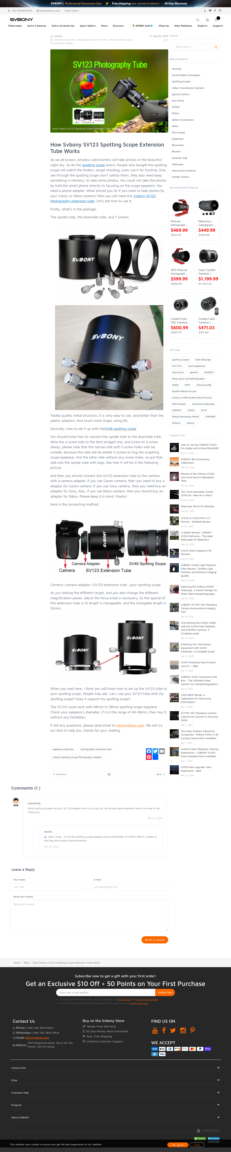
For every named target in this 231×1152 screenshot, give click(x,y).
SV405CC (209, 372)
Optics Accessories (183, 119)
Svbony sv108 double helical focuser (192, 397)
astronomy (178, 372)
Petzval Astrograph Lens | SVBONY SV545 (178, 223)
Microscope (178, 132)
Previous (60, 774)
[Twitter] (173, 1049)
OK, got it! (178, 1144)
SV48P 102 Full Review (194, 814)
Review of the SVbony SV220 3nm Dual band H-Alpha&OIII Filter (198, 477)
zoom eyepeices (196, 365)
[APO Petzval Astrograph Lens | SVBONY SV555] (181, 256)
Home (17, 981)
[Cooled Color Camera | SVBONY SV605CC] (209, 305)
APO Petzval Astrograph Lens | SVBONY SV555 (179, 271)
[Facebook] (164, 1049)
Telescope (177, 164)
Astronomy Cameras (184, 170)
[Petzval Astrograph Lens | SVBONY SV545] (181, 208)
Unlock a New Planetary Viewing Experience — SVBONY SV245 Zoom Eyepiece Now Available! (199, 752)
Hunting (176, 68)
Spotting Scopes (181, 81)
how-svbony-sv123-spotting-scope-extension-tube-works (66, 981)
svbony (190, 422)
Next (160, 774)
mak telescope (203, 359)
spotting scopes (180, 359)
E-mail (97, 880)
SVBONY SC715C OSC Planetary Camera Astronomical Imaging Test (199, 608)
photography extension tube (96, 749)
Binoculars (178, 145)
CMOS (175, 384)
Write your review (23, 897)
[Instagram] (183, 1049)
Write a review (154, 941)
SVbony (176, 422)
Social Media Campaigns (186, 75)
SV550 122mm (180, 176)
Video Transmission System (188, 87)
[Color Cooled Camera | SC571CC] (209, 256)
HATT (187, 384)
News (175, 126)
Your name (19, 880)
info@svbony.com (48, 10)
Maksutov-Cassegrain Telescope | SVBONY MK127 (206, 223)
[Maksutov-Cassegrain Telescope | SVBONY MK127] (209, 208)
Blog (26, 981)
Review (176, 151)
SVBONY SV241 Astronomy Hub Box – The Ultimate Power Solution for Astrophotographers (199, 680)
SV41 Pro (177, 365)
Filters (175, 113)
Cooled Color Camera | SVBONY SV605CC (207, 320)
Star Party (178, 100)
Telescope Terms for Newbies (197, 506)
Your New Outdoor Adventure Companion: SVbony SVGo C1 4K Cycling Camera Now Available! (200, 734)
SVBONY (176, 410)
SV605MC (210, 416)
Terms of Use (124, 1018)
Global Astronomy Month (185, 416)
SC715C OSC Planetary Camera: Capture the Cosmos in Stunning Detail (199, 716)
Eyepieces (178, 138)
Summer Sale (180, 157)
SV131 (204, 410)
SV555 (176, 106)
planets (194, 372)
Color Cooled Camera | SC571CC (207, 271)
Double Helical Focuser (184, 391)
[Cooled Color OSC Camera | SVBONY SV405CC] (181, 305)
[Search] (195, 46)
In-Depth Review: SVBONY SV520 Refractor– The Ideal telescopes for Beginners (197, 536)
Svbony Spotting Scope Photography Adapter (77, 757)
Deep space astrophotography (188, 378)
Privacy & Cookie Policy (146, 1018)
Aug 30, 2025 (158, 36)
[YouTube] (155, 1049)
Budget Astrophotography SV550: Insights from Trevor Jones (197, 800)
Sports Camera (180, 94)
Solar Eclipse (179, 403)
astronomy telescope (203, 403)
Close (197, 1144)
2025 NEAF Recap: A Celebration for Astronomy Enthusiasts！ (196, 698)
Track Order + (72, 10)
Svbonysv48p (204, 384)
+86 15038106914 (20, 10)
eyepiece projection (63, 749)
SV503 (191, 410)
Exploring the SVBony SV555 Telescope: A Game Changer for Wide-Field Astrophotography (199, 590)
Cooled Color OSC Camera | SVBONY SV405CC (180, 320)
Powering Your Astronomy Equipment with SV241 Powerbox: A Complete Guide (198, 648)
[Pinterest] (192, 1049)
